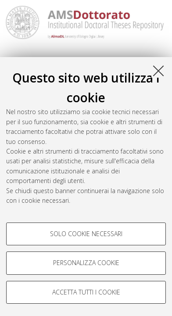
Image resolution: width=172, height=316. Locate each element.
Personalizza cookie (86, 263)
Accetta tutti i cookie (86, 292)
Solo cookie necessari (86, 234)
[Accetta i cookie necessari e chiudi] (158, 71)
